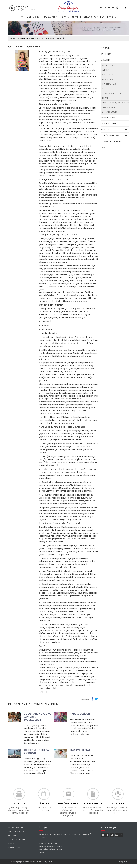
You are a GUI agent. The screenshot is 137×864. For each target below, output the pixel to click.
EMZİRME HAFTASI (80, 750)
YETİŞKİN (105, 70)
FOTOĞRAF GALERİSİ (110, 135)
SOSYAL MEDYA (108, 107)
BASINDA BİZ (117, 803)
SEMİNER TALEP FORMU (111, 141)
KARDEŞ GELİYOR (80, 713)
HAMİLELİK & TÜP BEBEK (111, 93)
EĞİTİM (105, 98)
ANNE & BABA (36, 38)
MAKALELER (50, 17)
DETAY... (42, 853)
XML (127, 862)
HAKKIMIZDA (33, 17)
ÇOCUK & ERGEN (109, 65)
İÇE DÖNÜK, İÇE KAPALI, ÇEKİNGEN (37, 751)
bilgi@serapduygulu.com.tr (51, 846)
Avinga (122, 862)
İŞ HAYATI (106, 88)
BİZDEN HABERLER (71, 17)
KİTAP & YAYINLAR (94, 17)
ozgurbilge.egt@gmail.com (51, 849)
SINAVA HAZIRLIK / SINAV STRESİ (115, 102)
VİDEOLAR (105, 129)
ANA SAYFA (13, 38)
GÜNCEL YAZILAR (109, 84)
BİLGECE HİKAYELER (16, 831)
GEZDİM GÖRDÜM (109, 112)
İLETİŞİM (111, 17)
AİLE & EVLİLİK (107, 74)
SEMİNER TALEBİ (14, 847)
